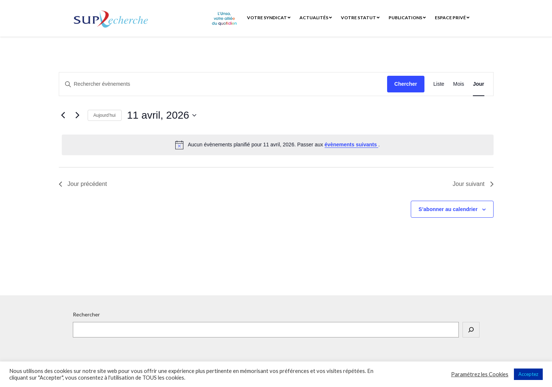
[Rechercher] (471, 329)
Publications (407, 17)
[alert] (278, 145)
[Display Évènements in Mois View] (458, 84)
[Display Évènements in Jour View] (478, 84)
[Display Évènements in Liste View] (438, 84)
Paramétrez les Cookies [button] (479, 374)
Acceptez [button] (528, 374)
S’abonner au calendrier (448, 209)
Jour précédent (83, 184)
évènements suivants (352, 144)
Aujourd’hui (105, 115)
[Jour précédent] (63, 115)
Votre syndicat (269, 17)
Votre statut (360, 17)
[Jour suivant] (77, 115)
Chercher (405, 84)
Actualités (315, 17)
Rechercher (86, 314)
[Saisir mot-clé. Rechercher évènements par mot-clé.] (223, 84)
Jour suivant (473, 184)
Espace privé (452, 17)
